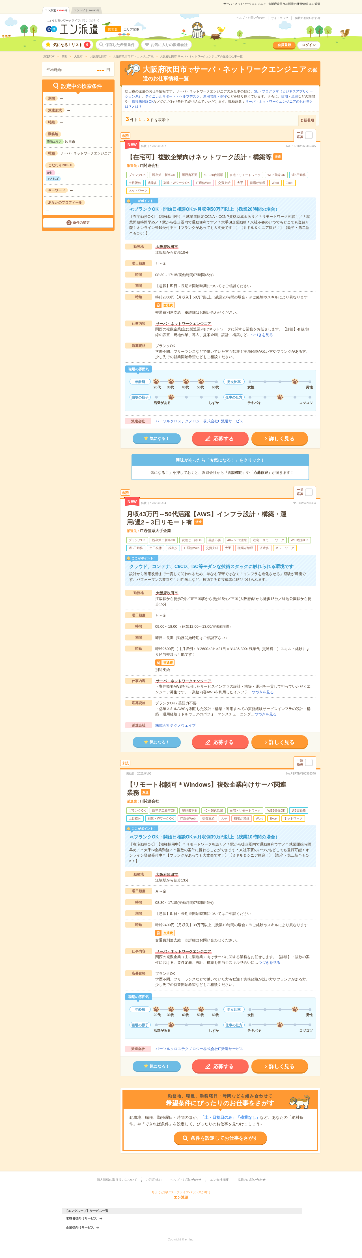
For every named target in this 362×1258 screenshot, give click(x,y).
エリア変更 (131, 29)
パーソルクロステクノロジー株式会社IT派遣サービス (200, 421)
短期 (284, 96)
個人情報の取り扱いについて (117, 1179)
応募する (223, 439)
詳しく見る (281, 439)
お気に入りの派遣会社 (169, 45)
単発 (294, 96)
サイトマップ (279, 18)
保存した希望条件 (120, 45)
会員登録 (284, 45)
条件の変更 (81, 223)
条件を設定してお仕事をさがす (224, 1138)
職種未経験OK (143, 102)
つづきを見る (262, 335)
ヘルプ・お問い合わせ (250, 17)
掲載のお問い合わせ (307, 18)
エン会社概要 (219, 1179)
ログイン (309, 45)
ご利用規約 (153, 1179)
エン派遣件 (56, 10)
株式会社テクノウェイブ (175, 725)
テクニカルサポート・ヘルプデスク (172, 96)
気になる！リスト (71, 45)
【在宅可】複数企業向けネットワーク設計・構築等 (199, 157)
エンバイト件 (86, 10)
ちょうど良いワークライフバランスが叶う (73, 20)
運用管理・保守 (215, 96)
